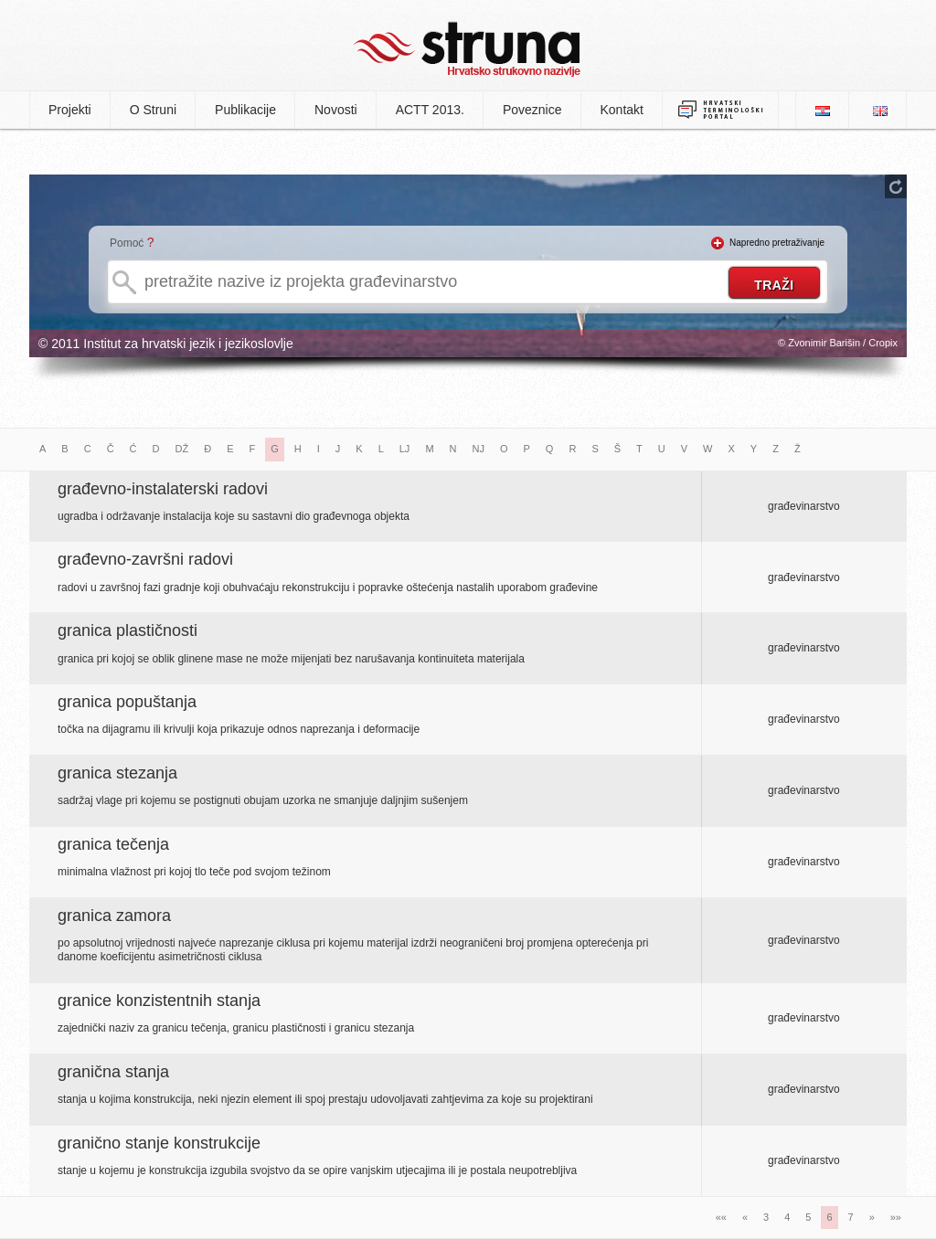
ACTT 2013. (430, 109)
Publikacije (245, 109)
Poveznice (532, 109)
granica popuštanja (127, 702)
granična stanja (113, 1072)
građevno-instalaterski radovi (163, 489)
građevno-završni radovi (145, 559)
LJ (404, 448)
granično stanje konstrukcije (159, 1143)
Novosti (335, 109)
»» (895, 1217)
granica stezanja (117, 773)
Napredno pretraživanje (776, 243)
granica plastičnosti (127, 630)
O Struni (153, 109)
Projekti (69, 109)
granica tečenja (113, 844)
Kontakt (622, 109)
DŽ (182, 448)
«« (721, 1217)
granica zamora (114, 915)
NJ (478, 448)
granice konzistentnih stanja (159, 1000)
